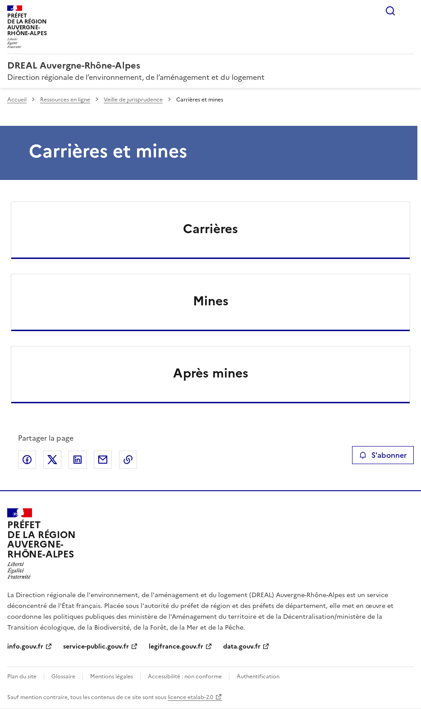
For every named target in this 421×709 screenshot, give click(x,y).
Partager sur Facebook (27, 460)
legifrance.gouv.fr (176, 646)
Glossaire (63, 676)
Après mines (210, 373)
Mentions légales (111, 676)
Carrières (210, 229)
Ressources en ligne (65, 100)
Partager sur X (52, 460)
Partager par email (103, 460)
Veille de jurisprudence (133, 100)
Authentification (258, 676)
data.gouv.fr (242, 646)
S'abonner (383, 455)
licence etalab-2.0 (190, 697)
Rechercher (390, 11)
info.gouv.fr (25, 646)
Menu (408, 11)
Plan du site (22, 676)
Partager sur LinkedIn (78, 460)
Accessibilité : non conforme (185, 676)
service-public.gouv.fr (96, 646)
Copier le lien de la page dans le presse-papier (128, 460)
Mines (211, 301)
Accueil (17, 100)
